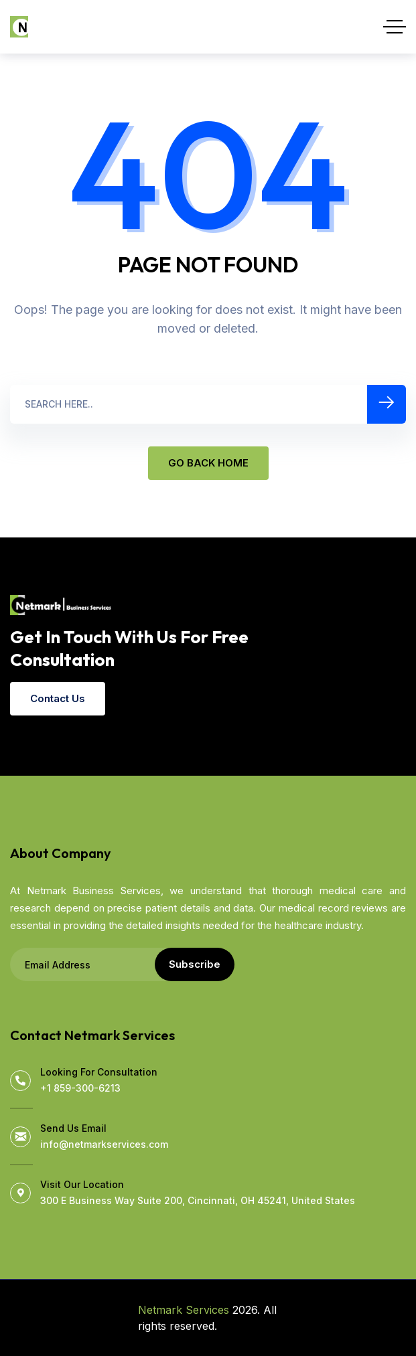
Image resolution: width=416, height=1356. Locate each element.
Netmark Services (183, 1310)
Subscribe (194, 964)
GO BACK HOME (208, 462)
